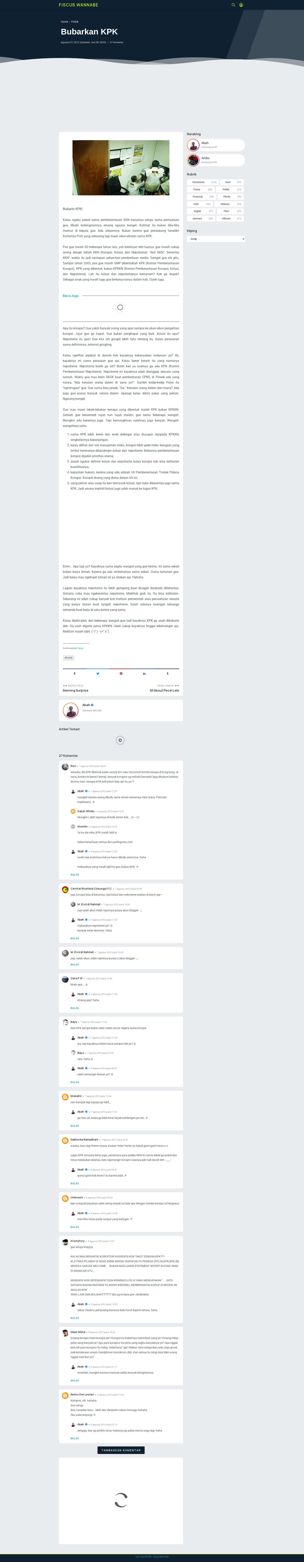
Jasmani (197, 218)
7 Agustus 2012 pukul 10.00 (110, 952)
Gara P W (76, 978)
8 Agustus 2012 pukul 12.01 (111, 811)
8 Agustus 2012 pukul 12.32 (104, 827)
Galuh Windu (85, 811)
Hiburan (226, 218)
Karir (228, 182)
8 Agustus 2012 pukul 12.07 (101, 1241)
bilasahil (76, 1096)
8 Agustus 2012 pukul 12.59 (104, 851)
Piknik (226, 196)
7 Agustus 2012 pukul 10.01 (117, 904)
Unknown (77, 1197)
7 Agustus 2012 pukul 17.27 (104, 791)
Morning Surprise (75, 690)
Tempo (80, 648)
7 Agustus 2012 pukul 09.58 (128, 889)
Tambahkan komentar (121, 1450)
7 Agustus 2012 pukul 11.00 (93, 1022)
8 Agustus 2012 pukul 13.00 (104, 1304)
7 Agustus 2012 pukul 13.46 (98, 1096)
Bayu (74, 1022)
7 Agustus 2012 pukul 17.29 (104, 920)
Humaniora (198, 182)
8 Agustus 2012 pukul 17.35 (110, 1395)
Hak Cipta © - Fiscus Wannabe (152, 1556)
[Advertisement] (152, 99)
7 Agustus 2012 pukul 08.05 (92, 766)
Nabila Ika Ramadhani (84, 1139)
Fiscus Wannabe (78, 5)
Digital (197, 211)
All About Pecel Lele (164, 690)
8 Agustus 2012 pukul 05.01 (104, 1068)
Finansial (198, 196)
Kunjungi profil (209, 147)
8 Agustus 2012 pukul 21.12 (104, 1424)
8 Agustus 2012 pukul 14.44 (101, 1332)
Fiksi (226, 211)
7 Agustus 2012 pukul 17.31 (104, 1112)
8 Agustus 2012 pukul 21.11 (104, 1367)
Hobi (196, 204)
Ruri (73, 766)
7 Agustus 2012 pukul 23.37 (114, 1140)
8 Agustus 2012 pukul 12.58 (104, 1213)
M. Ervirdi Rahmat (88, 904)
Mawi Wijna (78, 1332)
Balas (75, 874)
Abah (86, 705)
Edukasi (225, 204)
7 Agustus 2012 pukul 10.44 (99, 978)
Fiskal (196, 189)
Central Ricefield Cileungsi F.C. (91, 888)
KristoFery (78, 1241)
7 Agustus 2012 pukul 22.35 (100, 1053)
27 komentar (116, 42)
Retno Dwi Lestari (82, 1394)
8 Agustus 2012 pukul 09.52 (99, 1197)
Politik (69, 658)
